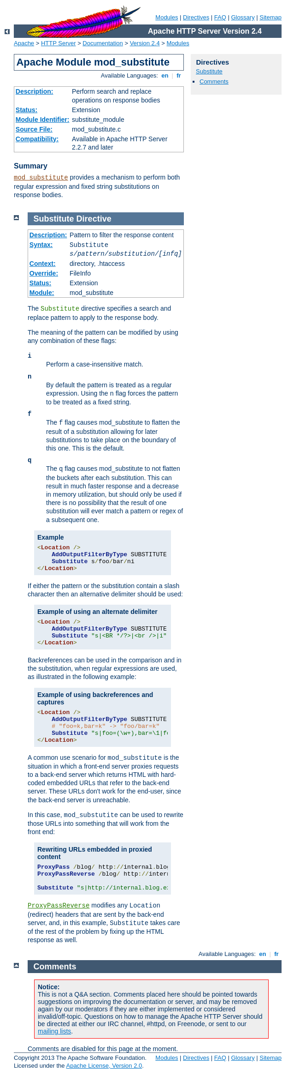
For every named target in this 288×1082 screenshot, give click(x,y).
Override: (43, 273)
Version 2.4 (145, 43)
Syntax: (41, 244)
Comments (214, 81)
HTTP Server (58, 43)
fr (179, 75)
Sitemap (270, 17)
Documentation (102, 43)
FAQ (220, 17)
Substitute (209, 71)
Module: (41, 292)
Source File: (34, 129)
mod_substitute (41, 177)
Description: (34, 91)
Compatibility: (37, 139)
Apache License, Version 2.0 (104, 1065)
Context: (42, 263)
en (165, 75)
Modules (166, 17)
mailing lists (54, 1031)
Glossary (242, 17)
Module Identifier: (43, 119)
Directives (196, 17)
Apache (24, 43)
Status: (26, 110)
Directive (94, 218)
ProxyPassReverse (58, 905)
